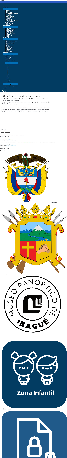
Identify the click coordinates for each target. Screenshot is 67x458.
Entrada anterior (3, 129)
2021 (8, 69)
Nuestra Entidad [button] (6, 7)
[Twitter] (5, 91)
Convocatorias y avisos (9, 46)
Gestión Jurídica (8, 24)
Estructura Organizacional (9, 17)
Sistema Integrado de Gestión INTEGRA (11, 20)
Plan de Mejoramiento (9, 80)
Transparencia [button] (6, 52)
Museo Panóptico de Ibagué (9, 30)
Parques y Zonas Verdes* (9, 32)
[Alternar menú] (10, 9)
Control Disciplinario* (8, 19)
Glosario (7, 50)
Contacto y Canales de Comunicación (11, 41)
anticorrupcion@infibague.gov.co (11, 145)
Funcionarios (7, 18)
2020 (8, 70)
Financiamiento (8, 28)
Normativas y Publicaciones (9, 16)
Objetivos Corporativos (9, 12)
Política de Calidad (8, 14)
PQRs (6, 40)
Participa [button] (5, 82)
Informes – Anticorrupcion (9, 57)
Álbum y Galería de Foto (9, 51)
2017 (8, 73)
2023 (8, 67)
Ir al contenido (2, 0)
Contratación (7, 58)
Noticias (7, 45)
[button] (8, 7)
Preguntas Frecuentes (9, 49)
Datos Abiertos (8, 81)
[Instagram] (3, 91)
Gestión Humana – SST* (9, 23)
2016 (8, 74)
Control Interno (8, 59)
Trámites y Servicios (8, 47)
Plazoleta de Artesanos (9, 31)
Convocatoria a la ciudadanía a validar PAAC (11, 87)
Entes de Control (8, 79)
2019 (8, 71)
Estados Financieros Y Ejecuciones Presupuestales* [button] (10, 61)
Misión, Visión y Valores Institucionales (11, 13)
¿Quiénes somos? (8, 10)
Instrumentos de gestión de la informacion (10, 22)
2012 (8, 78)
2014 (8, 76)
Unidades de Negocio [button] (7, 25)
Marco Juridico (8, 15)
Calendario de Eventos (9, 48)
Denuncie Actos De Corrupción (10, 42)
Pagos (6, 44)
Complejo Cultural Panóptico (10, 29)
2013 (8, 77)
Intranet (3, 100)
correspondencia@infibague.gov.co (7, 139)
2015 (8, 75)
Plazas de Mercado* (8, 34)
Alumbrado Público (8, 35)
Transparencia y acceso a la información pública (9, 56)
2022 (8, 68)
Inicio (4, 6)
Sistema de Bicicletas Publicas (10, 33)
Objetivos (7, 11)
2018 (8, 72)
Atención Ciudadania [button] (7, 37)
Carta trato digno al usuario (9, 43)
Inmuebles (7, 36)
